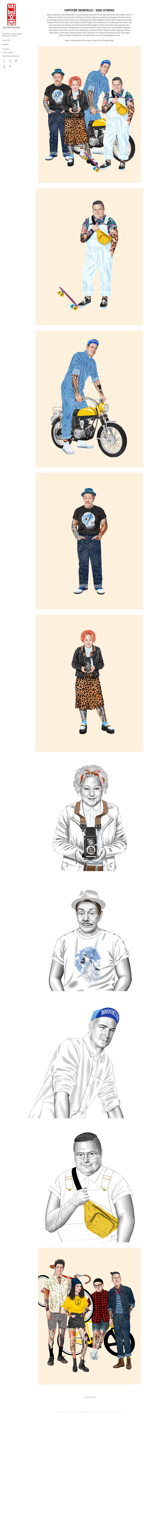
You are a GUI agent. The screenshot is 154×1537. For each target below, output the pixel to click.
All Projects (6, 49)
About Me (5, 44)
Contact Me (6, 40)
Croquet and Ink (7, 52)
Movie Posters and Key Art (10, 56)
